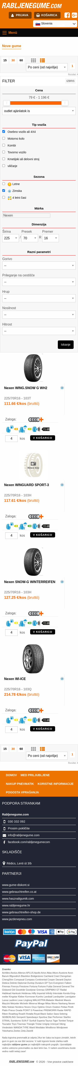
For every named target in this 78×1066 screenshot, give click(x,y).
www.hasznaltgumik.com (18, 898)
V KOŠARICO (42, 437)
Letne (11, 184)
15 (5, 60)
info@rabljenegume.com (24, 835)
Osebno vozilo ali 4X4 (21, 131)
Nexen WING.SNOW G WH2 (25, 388)
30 (13, 60)
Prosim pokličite (19, 828)
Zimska (12, 191)
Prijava (22, 15)
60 (21, 60)
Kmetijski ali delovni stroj (23, 159)
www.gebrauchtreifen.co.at (19, 891)
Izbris (70, 81)
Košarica (49, 15)
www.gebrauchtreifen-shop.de (21, 912)
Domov (11, 775)
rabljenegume (31, 5)
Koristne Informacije (56, 783)
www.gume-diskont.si (16, 885)
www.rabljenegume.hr (16, 905)
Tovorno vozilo (16, 152)
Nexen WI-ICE (15, 679)
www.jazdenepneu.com (17, 919)
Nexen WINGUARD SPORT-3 (26, 485)
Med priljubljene (35, 775)
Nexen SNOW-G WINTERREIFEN (29, 582)
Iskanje (66, 344)
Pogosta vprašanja (22, 792)
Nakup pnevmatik (20, 783)
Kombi (11, 145)
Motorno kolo (15, 138)
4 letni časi (14, 198)
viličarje (12, 166)
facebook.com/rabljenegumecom (29, 842)
